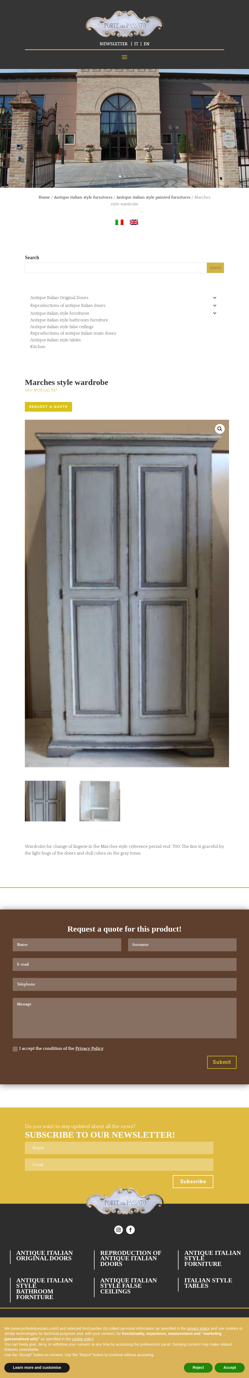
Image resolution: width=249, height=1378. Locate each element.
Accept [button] (229, 1367)
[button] (220, 429)
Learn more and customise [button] (37, 1367)
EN (147, 43)
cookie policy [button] (82, 1339)
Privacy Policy (89, 1048)
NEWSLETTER (114, 43)
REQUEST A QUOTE (48, 407)
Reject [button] (198, 1367)
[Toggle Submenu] (214, 297)
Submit (222, 1062)
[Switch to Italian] (119, 222)
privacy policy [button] (198, 1328)
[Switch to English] (134, 222)
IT (136, 43)
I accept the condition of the (58, 1048)
